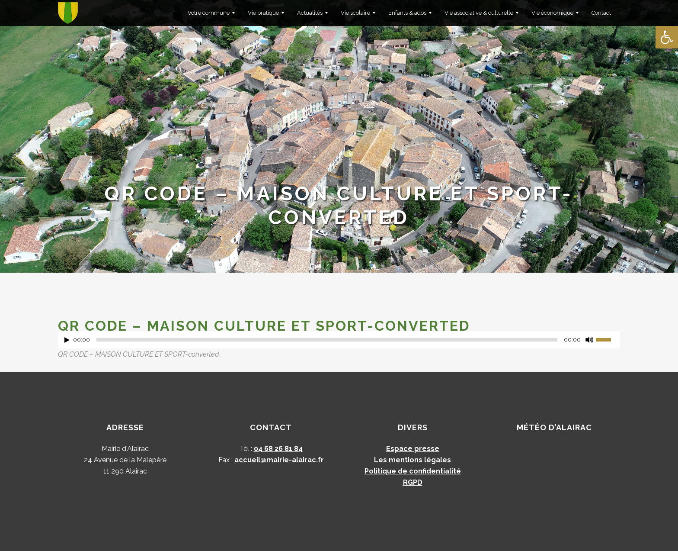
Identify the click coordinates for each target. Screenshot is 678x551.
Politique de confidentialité (413, 471)
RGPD (412, 482)
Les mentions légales (412, 460)
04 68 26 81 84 (278, 449)
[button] (667, 37)
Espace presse (412, 449)
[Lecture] (67, 340)
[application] (339, 341)
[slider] (326, 340)
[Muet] (589, 339)
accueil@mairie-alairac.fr (279, 460)
